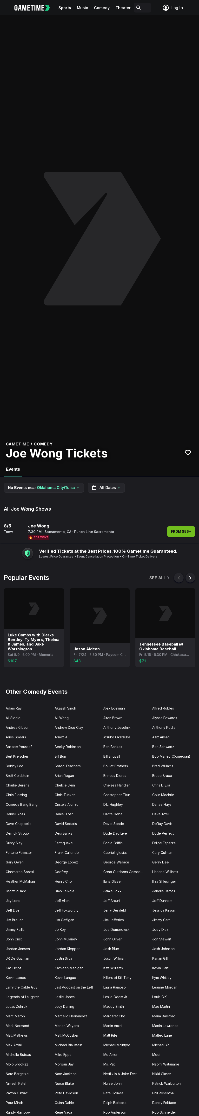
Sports (65, 7)
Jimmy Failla (15, 929)
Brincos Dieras (114, 776)
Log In (172, 7)
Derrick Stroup (17, 833)
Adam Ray (14, 708)
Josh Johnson (163, 949)
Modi (156, 1055)
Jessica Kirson (163, 910)
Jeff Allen (62, 901)
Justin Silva (63, 958)
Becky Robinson (68, 747)
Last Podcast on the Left (74, 987)
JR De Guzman (17, 958)
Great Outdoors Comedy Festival (125, 872)
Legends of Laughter (22, 997)
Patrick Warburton (166, 1083)
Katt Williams (113, 968)
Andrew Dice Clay (69, 727)
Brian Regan (64, 776)
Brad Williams (162, 766)
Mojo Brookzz (17, 1064)
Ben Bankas (112, 747)
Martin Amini (112, 1026)
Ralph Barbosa (114, 1103)
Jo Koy (60, 929)
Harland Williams (165, 872)
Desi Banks (63, 833)
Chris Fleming (16, 795)
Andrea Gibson (17, 727)
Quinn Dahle (64, 1103)
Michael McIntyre (116, 1045)
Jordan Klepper (67, 949)
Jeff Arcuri (111, 901)
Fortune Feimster (19, 852)
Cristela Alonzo (67, 804)
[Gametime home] (35, 8)
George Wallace (116, 862)
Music (82, 7)
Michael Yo (161, 1045)
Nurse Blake (64, 1083)
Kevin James (16, 978)
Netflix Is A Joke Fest (120, 1074)
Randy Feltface (164, 1103)
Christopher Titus (117, 795)
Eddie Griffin (113, 843)
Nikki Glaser (161, 1074)
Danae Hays (162, 804)
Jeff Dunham (162, 901)
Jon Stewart (161, 939)
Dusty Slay (14, 843)
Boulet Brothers (115, 766)
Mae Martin (161, 1006)
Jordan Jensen (18, 949)
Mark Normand (17, 1026)
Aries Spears (16, 737)
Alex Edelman (114, 708)
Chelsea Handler (116, 785)
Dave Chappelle (19, 824)
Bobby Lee (14, 766)
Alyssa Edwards (164, 718)
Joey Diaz (160, 929)
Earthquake (64, 843)
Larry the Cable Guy (21, 987)
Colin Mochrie (163, 795)
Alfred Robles (163, 708)
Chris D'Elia (161, 785)
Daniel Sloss (15, 814)
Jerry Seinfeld (114, 910)
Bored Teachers (68, 766)
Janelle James (163, 891)
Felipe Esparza (164, 843)
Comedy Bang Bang (22, 804)
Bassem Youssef (19, 747)
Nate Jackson (66, 1074)
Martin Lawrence (165, 1026)
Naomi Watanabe (165, 1064)
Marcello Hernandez (71, 1016)
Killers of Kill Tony (117, 978)
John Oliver (112, 939)
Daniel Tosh (64, 814)
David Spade (113, 824)
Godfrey (61, 872)
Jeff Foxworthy (67, 910)
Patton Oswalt (16, 1093)
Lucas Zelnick (16, 1006)
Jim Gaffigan (64, 920)
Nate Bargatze (17, 1074)
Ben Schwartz (163, 747)
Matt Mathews (17, 1035)
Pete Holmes (113, 1093)
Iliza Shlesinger (164, 881)
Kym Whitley (162, 978)
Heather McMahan (20, 881)
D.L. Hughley (113, 804)
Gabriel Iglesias (115, 852)
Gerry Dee (160, 862)
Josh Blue (111, 949)
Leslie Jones (65, 997)
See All (159, 578)
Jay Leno (13, 901)
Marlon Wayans (67, 1026)
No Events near (44, 487)
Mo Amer (110, 1055)
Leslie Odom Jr (115, 997)
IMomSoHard (16, 891)
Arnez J (61, 737)
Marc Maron (15, 1016)
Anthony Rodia (163, 727)
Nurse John (112, 1083)
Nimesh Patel (16, 1083)
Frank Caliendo (67, 852)
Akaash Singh (65, 708)
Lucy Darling (64, 1006)
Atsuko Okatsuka (116, 737)
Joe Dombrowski (116, 929)
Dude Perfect (163, 833)
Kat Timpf (13, 968)
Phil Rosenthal (163, 1093)
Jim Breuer (14, 920)
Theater (123, 7)
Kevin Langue (65, 978)
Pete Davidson (66, 1093)
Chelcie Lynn (65, 785)
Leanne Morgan (164, 987)
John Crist (14, 939)
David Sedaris (66, 824)
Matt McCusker (67, 1035)
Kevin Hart (160, 968)
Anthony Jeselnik (117, 727)
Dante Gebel (113, 814)
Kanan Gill (160, 958)
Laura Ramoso (114, 987)
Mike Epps (63, 1055)
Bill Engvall (111, 756)
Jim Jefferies (113, 920)
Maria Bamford (163, 1016)
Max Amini (14, 1045)
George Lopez (66, 862)
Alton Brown (112, 718)
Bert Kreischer (17, 756)
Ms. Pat (109, 1064)
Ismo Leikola (64, 891)
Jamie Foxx (112, 891)
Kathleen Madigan (69, 968)
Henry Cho (63, 881)
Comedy (102, 7)
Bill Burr (60, 756)
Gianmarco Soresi (20, 872)
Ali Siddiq (13, 718)
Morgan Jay (64, 1064)
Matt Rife (110, 1035)
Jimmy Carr (161, 920)
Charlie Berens (17, 785)
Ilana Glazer (112, 881)
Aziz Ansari (161, 737)
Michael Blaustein (68, 1045)
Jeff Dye (13, 910)
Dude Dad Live (115, 833)
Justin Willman (114, 958)
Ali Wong (62, 718)
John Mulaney (66, 939)
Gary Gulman (162, 852)
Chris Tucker (65, 795)
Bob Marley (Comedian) (171, 756)
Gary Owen (15, 862)
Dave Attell (160, 814)
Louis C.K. (159, 997)
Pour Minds (15, 1103)
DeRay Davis (162, 824)
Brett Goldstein (17, 776)
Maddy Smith (113, 1006)
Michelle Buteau (18, 1055)
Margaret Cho (114, 1016)
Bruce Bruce (162, 776)
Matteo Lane (162, 1035)
